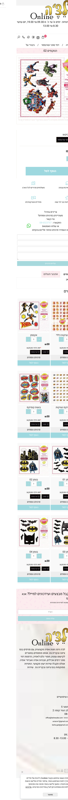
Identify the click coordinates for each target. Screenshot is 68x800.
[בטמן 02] (17, 475)
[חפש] (2, 37)
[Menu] (65, 37)
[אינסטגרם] (21, 37)
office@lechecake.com (38, 717)
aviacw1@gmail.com (44, 721)
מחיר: (60, 151)
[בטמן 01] (50, 475)
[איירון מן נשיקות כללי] (50, 331)
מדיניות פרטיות (59, 693)
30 (54, 151)
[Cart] (26, 37)
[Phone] (7, 37)
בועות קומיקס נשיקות (50, 407)
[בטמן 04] (17, 547)
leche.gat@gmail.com (44, 725)
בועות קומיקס (18, 407)
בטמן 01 (50, 479)
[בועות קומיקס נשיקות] (50, 403)
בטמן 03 (50, 552)
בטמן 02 (17, 479)
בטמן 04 (17, 552)
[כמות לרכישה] (57, 158)
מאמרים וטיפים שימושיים (54, 697)
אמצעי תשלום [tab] (34, 274)
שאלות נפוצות (59, 700)
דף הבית (62, 675)
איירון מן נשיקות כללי (50, 335)
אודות (64, 682)
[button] (50, 362)
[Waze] (12, 37)
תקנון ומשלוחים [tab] (56, 274)
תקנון (63, 679)
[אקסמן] (17, 331)
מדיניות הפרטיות (40, 602)
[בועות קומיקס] (17, 403)
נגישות (63, 690)
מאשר (34, 794)
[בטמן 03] (50, 547)
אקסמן (17, 335)
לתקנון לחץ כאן (57, 279)
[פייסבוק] (17, 37)
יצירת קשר (61, 686)
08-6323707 (29, 222)
